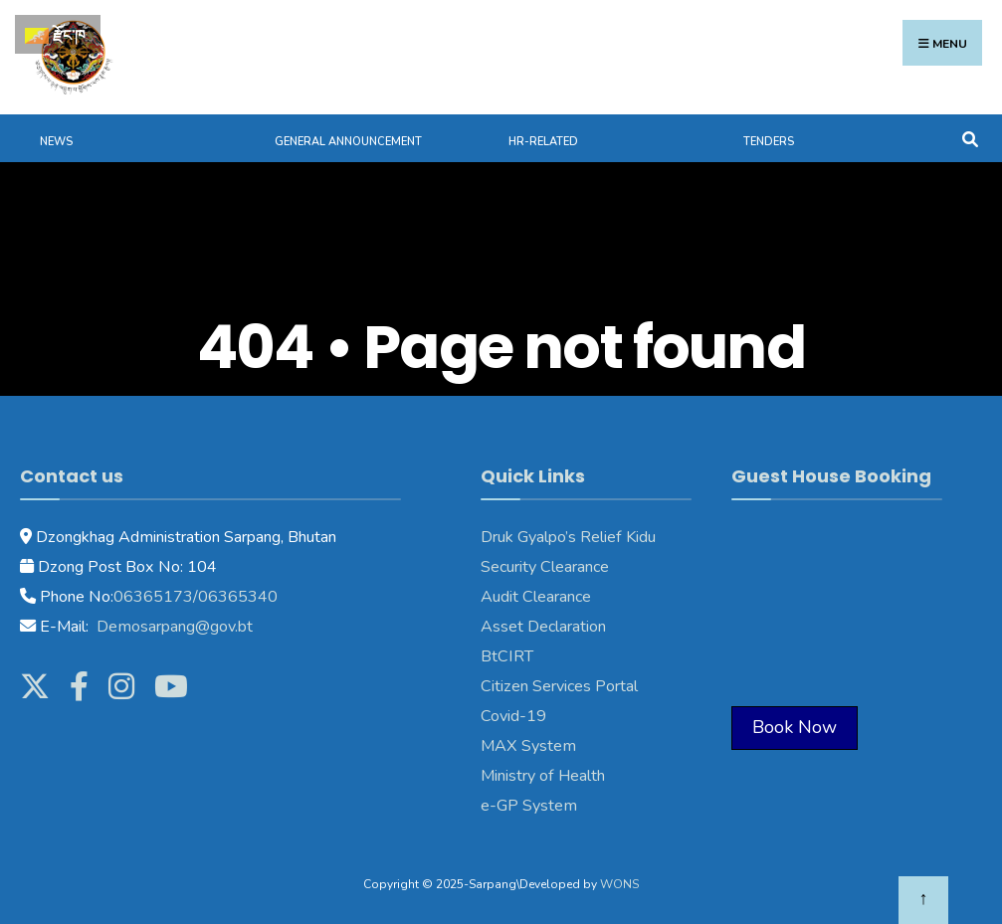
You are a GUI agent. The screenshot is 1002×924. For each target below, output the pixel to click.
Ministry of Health (543, 776)
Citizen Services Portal (559, 686)
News (56, 141)
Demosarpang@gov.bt (173, 627)
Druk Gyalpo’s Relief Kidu (568, 537)
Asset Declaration (543, 627)
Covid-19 (513, 716)
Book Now (794, 727)
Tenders (768, 141)
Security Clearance (545, 567)
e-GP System (529, 806)
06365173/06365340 (195, 597)
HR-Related (543, 141)
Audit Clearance (536, 597)
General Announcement (348, 141)
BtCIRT (507, 656)
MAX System (528, 746)
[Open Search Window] (969, 137)
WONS (619, 884)
